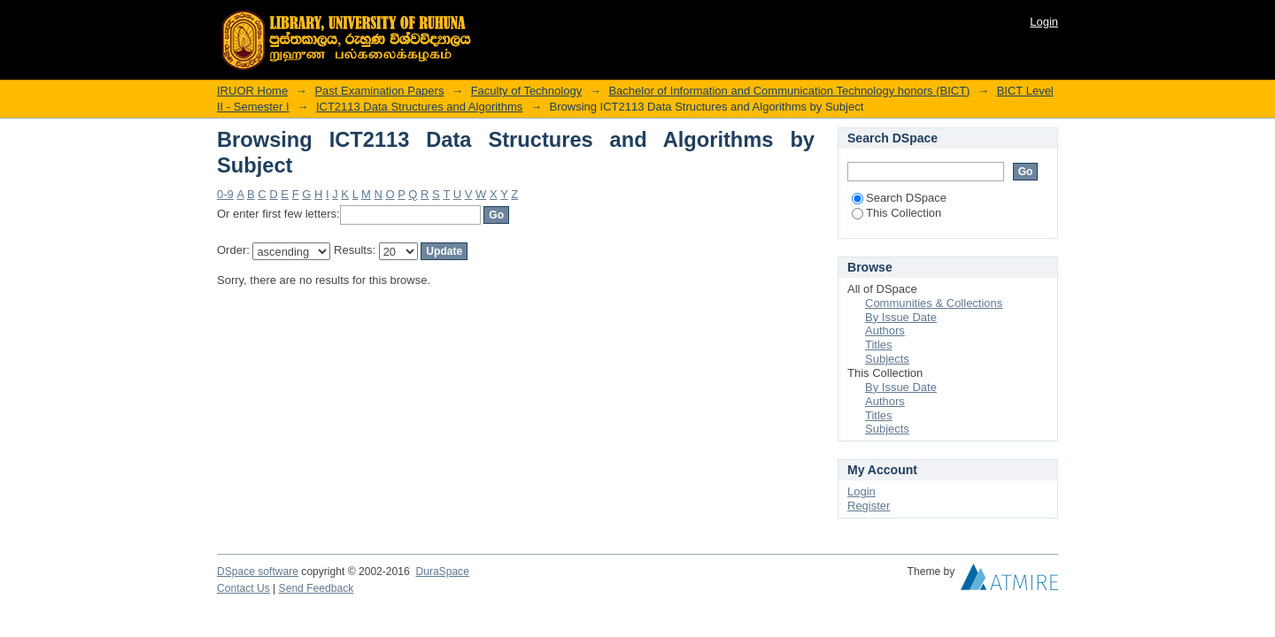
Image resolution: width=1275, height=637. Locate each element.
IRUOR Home (252, 90)
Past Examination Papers (379, 90)
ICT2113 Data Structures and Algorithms (419, 106)
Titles (878, 344)
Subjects (887, 358)
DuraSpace (441, 571)
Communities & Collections (933, 303)
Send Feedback (316, 588)
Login (1044, 21)
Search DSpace (899, 197)
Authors (885, 330)
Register (868, 505)
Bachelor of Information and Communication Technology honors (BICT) (789, 90)
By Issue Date (901, 317)
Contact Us (243, 588)
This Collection (896, 212)
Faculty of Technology (527, 90)
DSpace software (257, 571)
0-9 (225, 194)
